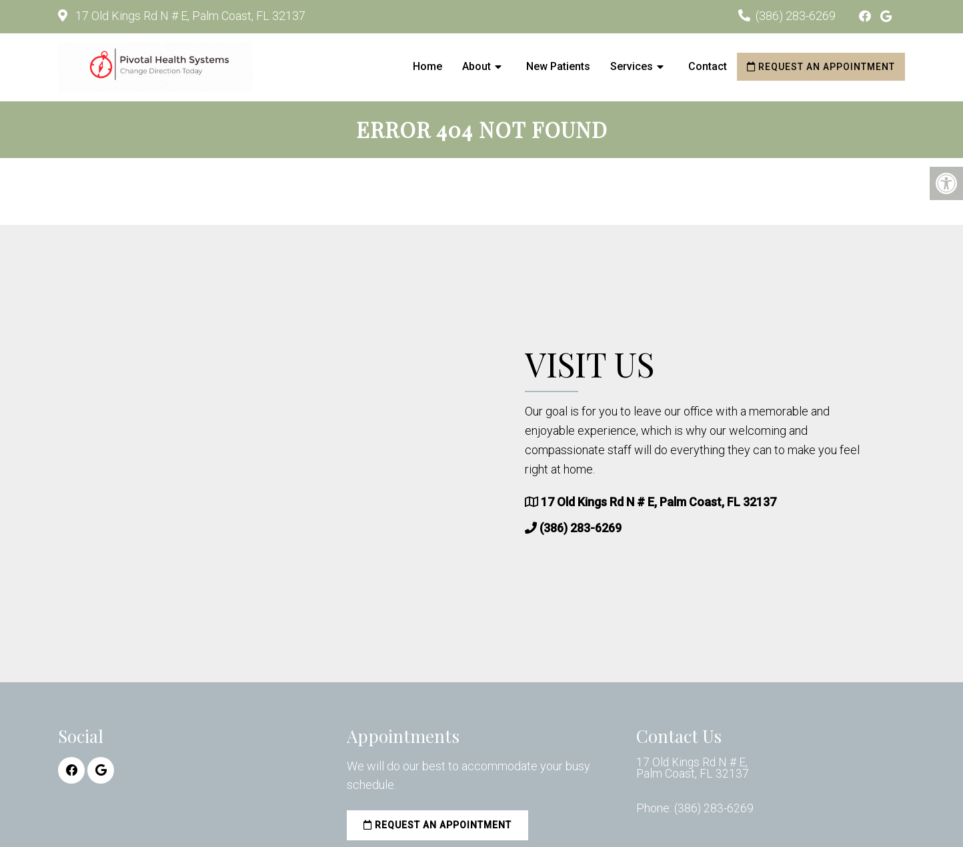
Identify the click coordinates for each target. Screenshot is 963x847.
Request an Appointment (821, 66)
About (476, 66)
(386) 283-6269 (796, 16)
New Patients (558, 66)
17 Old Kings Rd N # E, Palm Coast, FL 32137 (189, 16)
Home (427, 66)
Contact (707, 66)
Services (631, 66)
